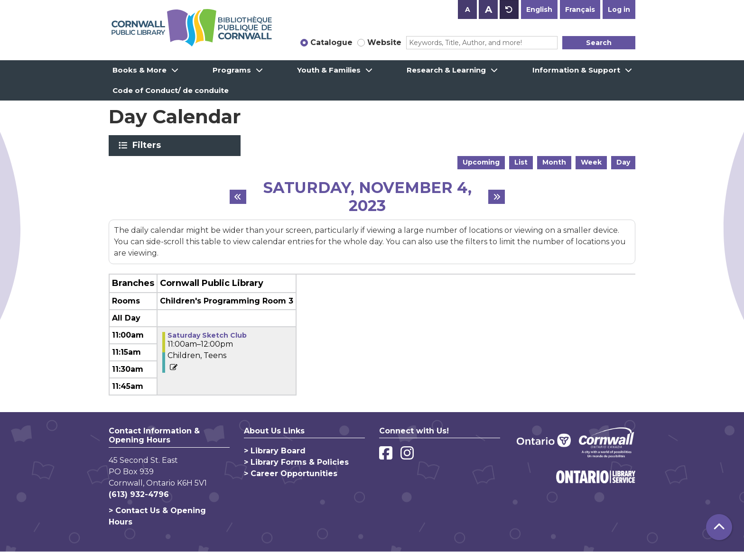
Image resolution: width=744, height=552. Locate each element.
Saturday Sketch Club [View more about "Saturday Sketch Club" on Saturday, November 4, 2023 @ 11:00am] (207, 335)
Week (591, 162)
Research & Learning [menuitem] (446, 69)
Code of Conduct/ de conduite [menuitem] (170, 90)
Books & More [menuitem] (139, 69)
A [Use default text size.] (509, 9)
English (539, 9)
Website (384, 42)
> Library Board (275, 450)
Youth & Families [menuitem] (329, 69)
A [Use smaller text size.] (467, 9)
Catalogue (331, 42)
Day (623, 162)
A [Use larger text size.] (488, 9)
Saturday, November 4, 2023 (367, 197)
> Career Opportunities (290, 473)
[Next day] (496, 197)
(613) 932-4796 (139, 494)
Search (599, 42)
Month (554, 162)
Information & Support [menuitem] (576, 69)
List (521, 162)
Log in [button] (619, 9)
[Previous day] (238, 197)
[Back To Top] (719, 527)
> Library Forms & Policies (296, 462)
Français (580, 9)
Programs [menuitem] (232, 69)
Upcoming (481, 162)
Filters (148, 145)
